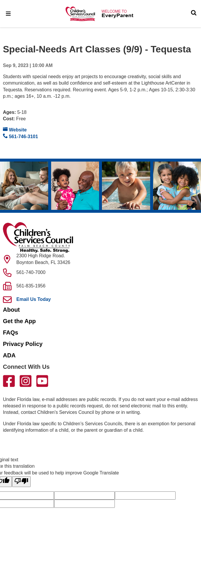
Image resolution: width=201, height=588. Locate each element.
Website (15, 129)
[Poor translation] (21, 481)
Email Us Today (33, 299)
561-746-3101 (20, 136)
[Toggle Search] (193, 13)
